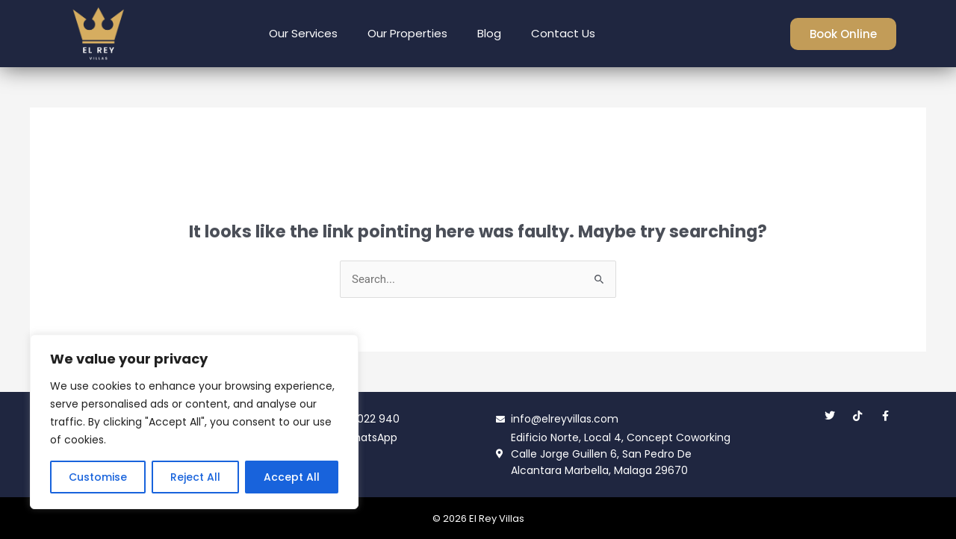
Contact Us (563, 33)
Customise (98, 477)
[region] (194, 421)
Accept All (292, 477)
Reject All (195, 477)
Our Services (303, 33)
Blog (489, 33)
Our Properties (407, 33)
